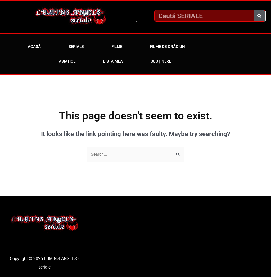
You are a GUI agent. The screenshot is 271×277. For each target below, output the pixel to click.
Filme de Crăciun (167, 46)
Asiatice (67, 61)
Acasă (34, 46)
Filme (116, 46)
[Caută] (259, 15)
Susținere (161, 61)
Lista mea (113, 61)
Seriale (76, 46)
